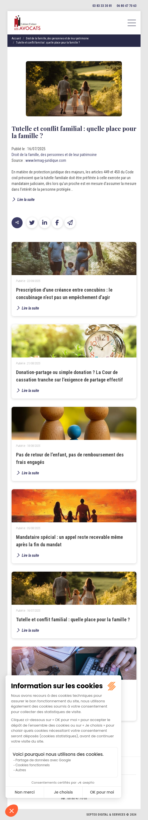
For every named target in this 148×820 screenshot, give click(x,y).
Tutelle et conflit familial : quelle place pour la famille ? (48, 42)
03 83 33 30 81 (102, 6)
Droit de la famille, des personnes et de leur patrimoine (57, 38)
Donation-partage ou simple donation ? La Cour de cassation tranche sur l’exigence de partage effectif (69, 376)
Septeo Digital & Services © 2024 (111, 814)
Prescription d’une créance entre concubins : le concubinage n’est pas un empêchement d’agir (64, 293)
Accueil (16, 38)
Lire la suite (26, 199)
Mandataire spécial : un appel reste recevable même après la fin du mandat (69, 540)
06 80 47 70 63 (126, 6)
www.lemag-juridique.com (45, 160)
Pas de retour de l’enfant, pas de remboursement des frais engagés (70, 458)
